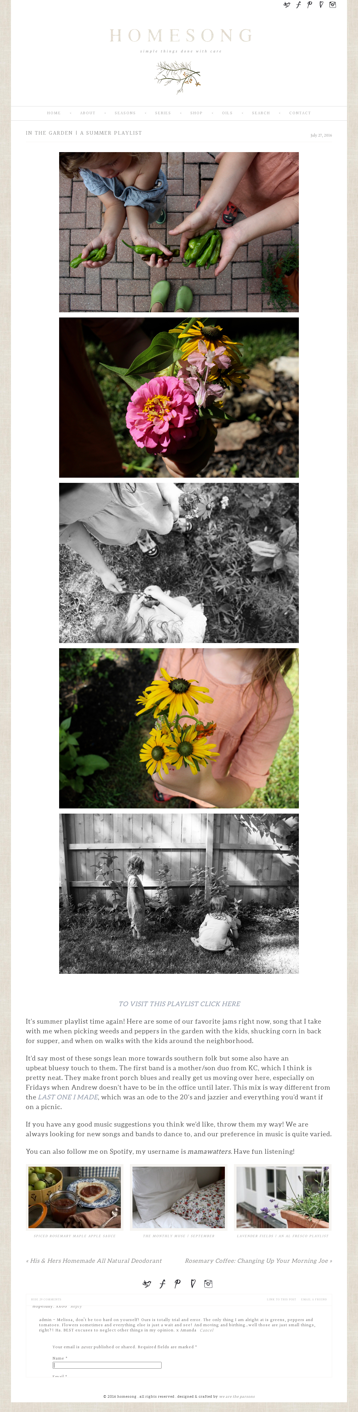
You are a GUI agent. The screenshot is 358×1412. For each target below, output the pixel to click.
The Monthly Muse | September (179, 1236)
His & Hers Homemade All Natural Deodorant (94, 1260)
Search (261, 113)
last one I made (68, 1097)
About (88, 113)
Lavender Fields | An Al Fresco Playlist (283, 1236)
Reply (76, 1306)
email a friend (314, 1299)
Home (54, 113)
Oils (227, 113)
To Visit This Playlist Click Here (179, 1003)
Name (58, 1358)
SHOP (196, 113)
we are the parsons (237, 1396)
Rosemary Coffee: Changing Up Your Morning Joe (258, 1260)
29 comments (46, 1299)
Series (163, 113)
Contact (300, 113)
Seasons (125, 113)
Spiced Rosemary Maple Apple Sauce (75, 1236)
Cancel (207, 1330)
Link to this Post (281, 1299)
